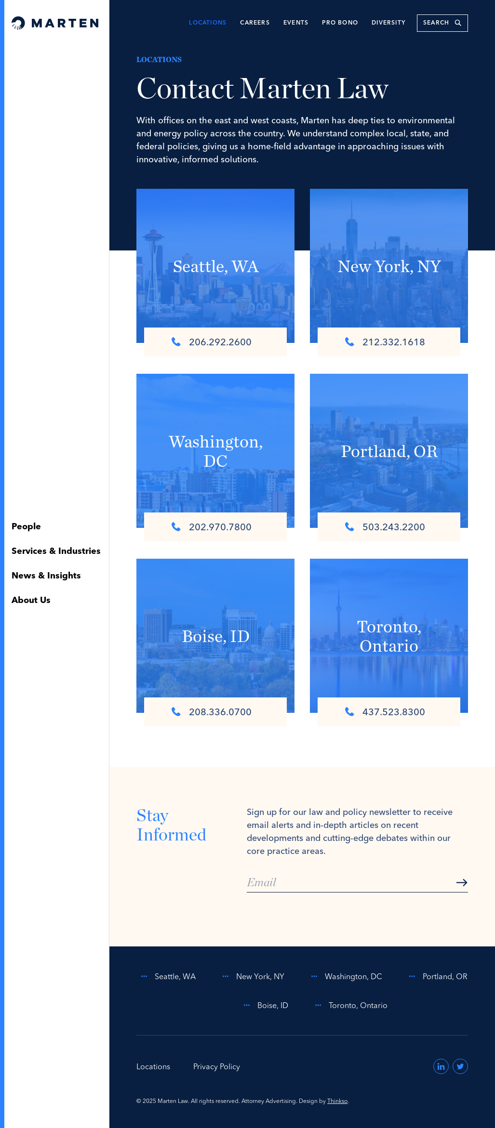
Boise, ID (264, 1005)
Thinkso (337, 1100)
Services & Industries (56, 551)
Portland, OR (436, 976)
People (26, 527)
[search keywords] (442, 23)
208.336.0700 (212, 712)
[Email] (357, 882)
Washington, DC (345, 976)
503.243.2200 (385, 527)
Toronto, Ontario (349, 1005)
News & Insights (46, 576)
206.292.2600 (212, 342)
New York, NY (251, 976)
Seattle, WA (166, 976)
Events (295, 23)
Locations (208, 23)
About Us (31, 600)
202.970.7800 (212, 527)
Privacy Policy (216, 1066)
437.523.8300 (385, 712)
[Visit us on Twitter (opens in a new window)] (460, 1066)
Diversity (388, 23)
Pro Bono (340, 23)
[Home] (55, 23)
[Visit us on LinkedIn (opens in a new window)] (441, 1066)
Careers (254, 23)
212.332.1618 (385, 342)
